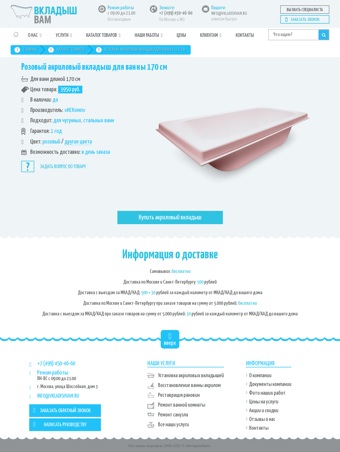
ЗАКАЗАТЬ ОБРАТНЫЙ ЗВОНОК (62, 410)
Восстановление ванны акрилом (189, 385)
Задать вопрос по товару (63, 166)
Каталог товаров (101, 35)
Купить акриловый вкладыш (170, 217)
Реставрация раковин (179, 395)
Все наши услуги (173, 424)
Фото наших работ (267, 393)
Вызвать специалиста (305, 10)
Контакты (245, 35)
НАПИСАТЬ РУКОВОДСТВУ (60, 424)
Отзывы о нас (262, 419)
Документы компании (270, 384)
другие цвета (78, 142)
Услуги (62, 35)
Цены (181, 35)
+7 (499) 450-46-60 (175, 13)
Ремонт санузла (173, 415)
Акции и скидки (263, 410)
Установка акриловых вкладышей (191, 375)
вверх (170, 339)
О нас (33, 35)
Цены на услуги (263, 402)
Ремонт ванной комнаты (181, 405)
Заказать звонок (304, 20)
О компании (260, 375)
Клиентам (209, 35)
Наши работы (147, 35)
